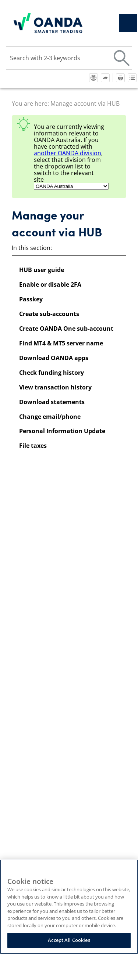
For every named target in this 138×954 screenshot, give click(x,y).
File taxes (33, 446)
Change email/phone (50, 417)
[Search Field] (69, 58)
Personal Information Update (62, 431)
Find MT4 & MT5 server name (61, 343)
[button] (122, 58)
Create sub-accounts (49, 314)
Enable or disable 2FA (50, 284)
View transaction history (55, 387)
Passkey (31, 299)
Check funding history (51, 373)
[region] (69, 906)
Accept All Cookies (69, 940)
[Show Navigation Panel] (128, 23)
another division (67, 153)
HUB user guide (41, 270)
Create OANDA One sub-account (66, 328)
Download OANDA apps (53, 358)
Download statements (52, 402)
